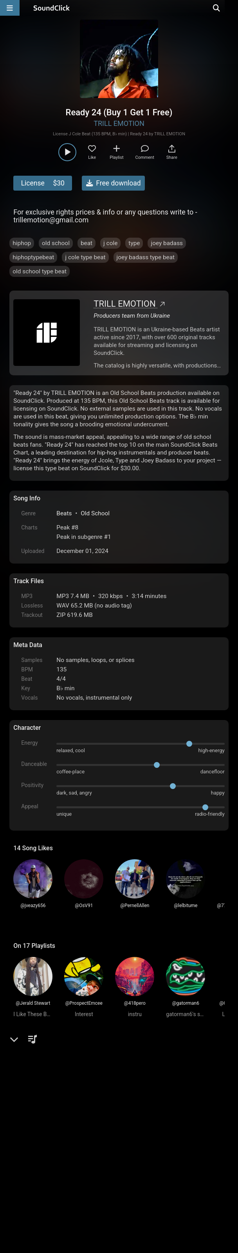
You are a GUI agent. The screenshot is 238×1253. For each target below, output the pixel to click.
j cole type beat (85, 257)
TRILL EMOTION (119, 123)
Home (25, 1164)
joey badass (167, 243)
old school (56, 243)
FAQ (46, 1164)
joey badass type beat (146, 257)
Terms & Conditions (85, 1164)
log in (73, 1077)
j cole (110, 243)
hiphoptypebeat (33, 257)
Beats (64, 513)
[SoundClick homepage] (51, 8)
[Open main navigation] (10, 8)
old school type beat (40, 271)
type (134, 243)
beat (86, 243)
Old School (95, 513)
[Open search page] (230, 8)
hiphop (22, 243)
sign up (44, 1077)
